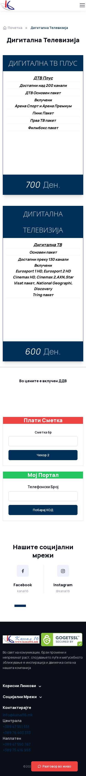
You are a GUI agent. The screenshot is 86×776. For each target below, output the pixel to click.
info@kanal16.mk (18, 714)
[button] (20, 606)
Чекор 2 (43, 455)
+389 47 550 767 (17, 744)
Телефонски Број (43, 486)
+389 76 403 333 (17, 732)
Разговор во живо (54, 766)
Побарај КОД (43, 510)
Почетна (12, 27)
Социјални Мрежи (20, 696)
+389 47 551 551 (16, 726)
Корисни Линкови (19, 685)
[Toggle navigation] (82, 5)
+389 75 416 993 (17, 750)
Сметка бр (43, 432)
